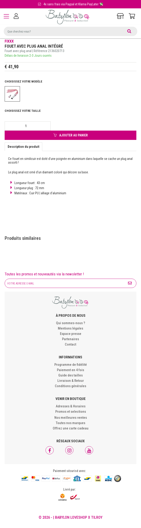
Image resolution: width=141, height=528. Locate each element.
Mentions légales (70, 328)
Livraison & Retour (70, 381)
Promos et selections (70, 411)
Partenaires (70, 339)
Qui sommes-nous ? (70, 323)
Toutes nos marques (70, 423)
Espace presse (70, 334)
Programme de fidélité (70, 365)
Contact (70, 344)
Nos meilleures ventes (70, 418)
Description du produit (23, 146)
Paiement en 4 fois (70, 370)
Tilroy (96, 517)
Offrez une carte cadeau (71, 428)
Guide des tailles (70, 375)
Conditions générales (70, 386)
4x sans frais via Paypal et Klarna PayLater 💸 (70, 4)
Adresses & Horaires (70, 406)
